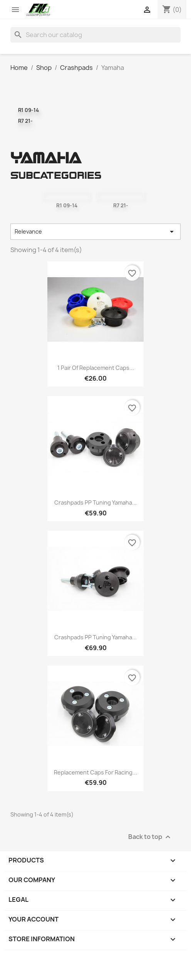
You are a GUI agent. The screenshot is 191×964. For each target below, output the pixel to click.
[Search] (95, 34)
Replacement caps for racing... (95, 772)
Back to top (150, 837)
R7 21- (25, 120)
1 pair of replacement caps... (95, 367)
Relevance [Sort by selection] (95, 231)
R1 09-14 (28, 110)
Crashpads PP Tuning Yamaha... (95, 502)
